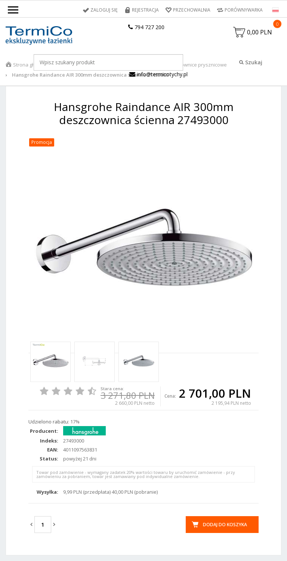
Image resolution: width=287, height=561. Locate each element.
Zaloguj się (105, 10)
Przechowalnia (191, 10)
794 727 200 (146, 27)
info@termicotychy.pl (158, 74)
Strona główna (29, 64)
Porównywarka (244, 10)
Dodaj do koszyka (225, 524)
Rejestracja (146, 10)
